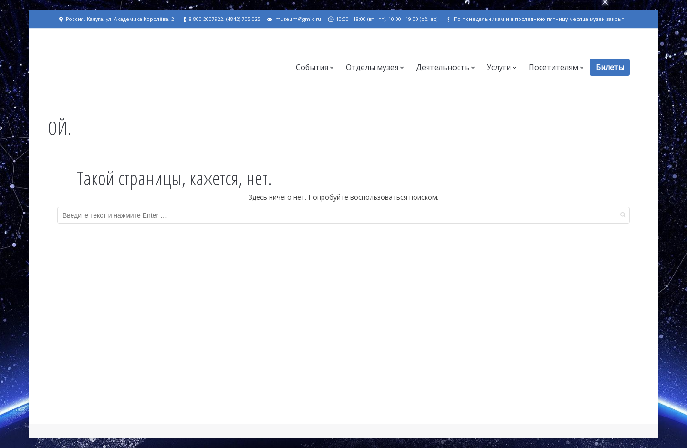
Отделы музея (372, 67)
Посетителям (553, 67)
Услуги (499, 67)
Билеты (610, 67)
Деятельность (442, 67)
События (312, 67)
